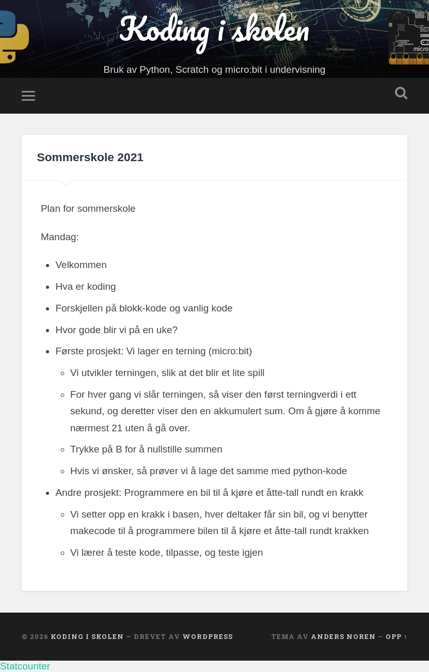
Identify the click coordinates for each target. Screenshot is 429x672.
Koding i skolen (214, 28)
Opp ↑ (396, 636)
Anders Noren (343, 636)
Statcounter (25, 666)
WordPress (207, 636)
